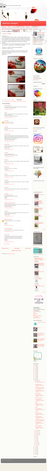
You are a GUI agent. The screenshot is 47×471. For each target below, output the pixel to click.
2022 (35, 370)
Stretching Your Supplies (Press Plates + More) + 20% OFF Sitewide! (39, 260)
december (37, 380)
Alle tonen (44, 229)
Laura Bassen (35, 313)
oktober (36, 431)
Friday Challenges (41, 286)
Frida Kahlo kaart (41, 194)
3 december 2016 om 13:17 (8, 149)
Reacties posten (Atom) (11, 253)
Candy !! (39, 327)
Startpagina (4, 27)
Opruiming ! (36, 28)
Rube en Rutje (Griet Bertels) (22, 28)
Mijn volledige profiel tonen (37, 41)
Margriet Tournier (7, 219)
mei (36, 439)
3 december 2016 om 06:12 (8, 109)
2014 (35, 448)
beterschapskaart (13, 101)
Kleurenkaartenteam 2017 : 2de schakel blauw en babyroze (41, 345)
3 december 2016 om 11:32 (8, 141)
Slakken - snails (41, 223)
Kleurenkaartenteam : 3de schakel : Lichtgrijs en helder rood (41, 334)
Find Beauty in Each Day (41, 209)
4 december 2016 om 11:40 (8, 190)
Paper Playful (36, 285)
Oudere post (28, 248)
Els (5, 112)
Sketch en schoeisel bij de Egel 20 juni (41, 202)
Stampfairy (28, 27)
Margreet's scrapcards (38, 208)
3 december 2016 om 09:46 (8, 130)
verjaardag (24, 101)
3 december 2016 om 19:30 (8, 170)
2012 (35, 451)
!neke (5, 152)
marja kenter (6, 134)
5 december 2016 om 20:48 (8, 241)
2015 (35, 446)
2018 (35, 376)
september (37, 433)
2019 (35, 375)
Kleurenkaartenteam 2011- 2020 (18, 27)
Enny (5, 159)
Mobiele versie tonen (16, 250)
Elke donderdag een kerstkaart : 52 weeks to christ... (39, 385)
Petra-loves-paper (7, 228)
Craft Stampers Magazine (37, 315)
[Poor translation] (4, 7)
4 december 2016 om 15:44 (8, 207)
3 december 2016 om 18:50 (8, 163)
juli (35, 436)
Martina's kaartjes (10, 23)
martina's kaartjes (42, 32)
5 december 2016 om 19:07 (8, 231)
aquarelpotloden (7, 101)
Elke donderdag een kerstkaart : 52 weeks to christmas (39, 417)
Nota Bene (6, 144)
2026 (35, 365)
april (36, 440)
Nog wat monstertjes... (39, 397)
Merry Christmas (38, 393)
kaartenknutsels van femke (39, 263)
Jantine (5, 193)
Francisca (6, 234)
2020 (35, 373)
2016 (35, 379)
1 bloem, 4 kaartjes (6, 33)
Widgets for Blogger (35, 79)
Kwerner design (35, 316)
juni (36, 437)
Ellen (5, 174)
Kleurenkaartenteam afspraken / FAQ (8, 28)
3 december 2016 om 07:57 (8, 117)
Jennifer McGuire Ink (38, 258)
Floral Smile (40, 278)
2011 (35, 452)
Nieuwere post (5, 248)
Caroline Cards (7, 105)
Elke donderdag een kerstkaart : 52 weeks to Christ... (39, 395)
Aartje (5, 211)
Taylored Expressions (36, 317)
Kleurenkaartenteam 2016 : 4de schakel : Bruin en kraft (41, 339)
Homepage (16, 248)
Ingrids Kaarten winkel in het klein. (41, 265)
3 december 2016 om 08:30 (8, 123)
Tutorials (9, 27)
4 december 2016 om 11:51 (8, 199)
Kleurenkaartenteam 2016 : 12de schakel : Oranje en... (40, 388)
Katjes (36, 407)
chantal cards (36, 193)
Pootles (34, 314)
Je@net (5, 120)
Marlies (5, 187)
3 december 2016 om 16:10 (8, 156)
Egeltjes (36, 402)
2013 (35, 449)
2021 (35, 372)
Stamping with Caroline (38, 222)
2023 (35, 369)
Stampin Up (20, 101)
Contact (30, 28)
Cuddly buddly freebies (37, 311)
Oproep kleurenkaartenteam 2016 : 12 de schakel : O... (40, 420)
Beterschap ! (41, 216)
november (37, 430)
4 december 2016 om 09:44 (8, 184)
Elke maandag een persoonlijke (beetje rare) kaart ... (39, 391)
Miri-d (34, 312)
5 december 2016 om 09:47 (8, 225)
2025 (35, 366)
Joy (16, 101)
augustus (37, 434)
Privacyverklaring (35, 27)
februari (36, 443)
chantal (5, 180)
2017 (35, 378)
